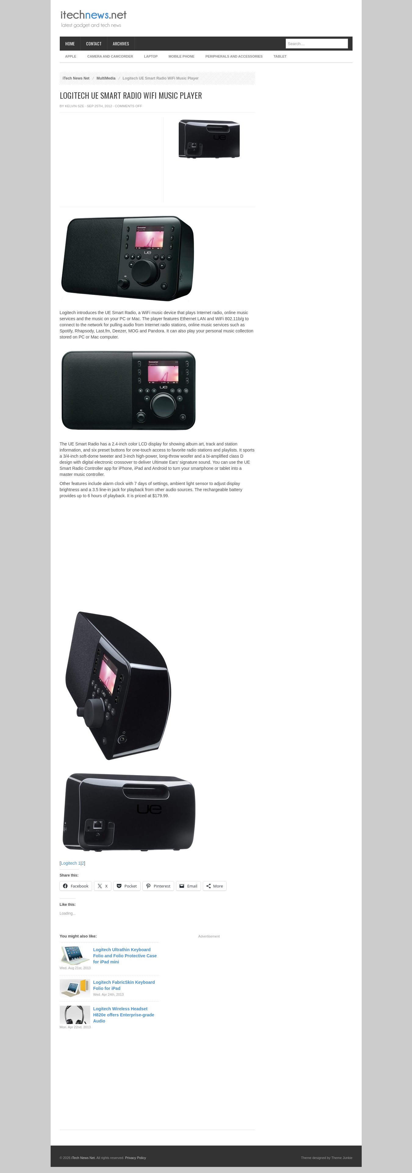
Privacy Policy (135, 1158)
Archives (121, 43)
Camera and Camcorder (110, 56)
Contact (94, 43)
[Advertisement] (242, 18)
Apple (71, 56)
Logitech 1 (71, 863)
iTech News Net (76, 78)
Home (70, 43)
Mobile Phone (182, 56)
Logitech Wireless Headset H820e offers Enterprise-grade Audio (123, 1014)
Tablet (280, 56)
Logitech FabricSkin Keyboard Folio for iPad (124, 985)
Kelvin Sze (74, 106)
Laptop (150, 56)
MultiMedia (106, 78)
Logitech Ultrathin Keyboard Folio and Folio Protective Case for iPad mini (125, 955)
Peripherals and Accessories (234, 56)
